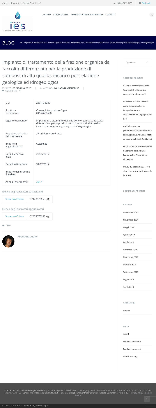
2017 (39, 182)
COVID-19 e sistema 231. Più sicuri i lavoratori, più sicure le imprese (137, 171)
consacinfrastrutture (66, 88)
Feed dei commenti (132, 349)
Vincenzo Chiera (14, 199)
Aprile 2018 (128, 287)
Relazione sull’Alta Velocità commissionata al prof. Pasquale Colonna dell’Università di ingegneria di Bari (137, 110)
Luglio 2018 (128, 279)
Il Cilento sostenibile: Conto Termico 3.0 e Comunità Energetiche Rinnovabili (136, 90)
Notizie (126, 310)
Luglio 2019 (128, 242)
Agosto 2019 (129, 234)
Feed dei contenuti (132, 341)
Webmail (146, 3)
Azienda (47, 14)
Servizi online (60, 14)
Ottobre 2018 (129, 264)
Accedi (126, 334)
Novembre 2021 (130, 219)
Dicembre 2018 (130, 249)
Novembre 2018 (130, 257)
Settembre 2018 (130, 272)
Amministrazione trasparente (87, 14)
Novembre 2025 (130, 212)
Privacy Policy (136, 392)
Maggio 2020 (129, 227)
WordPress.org (130, 356)
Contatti (110, 14)
